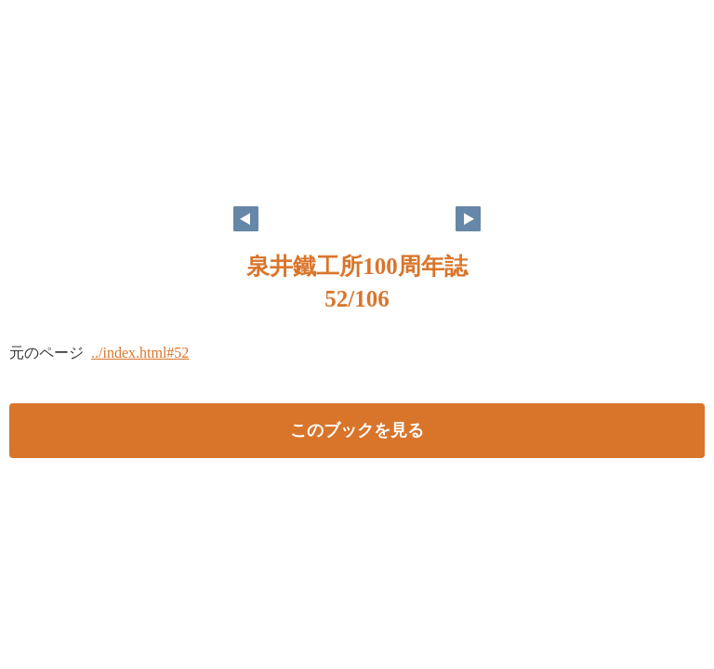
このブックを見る (357, 430)
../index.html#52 (140, 353)
